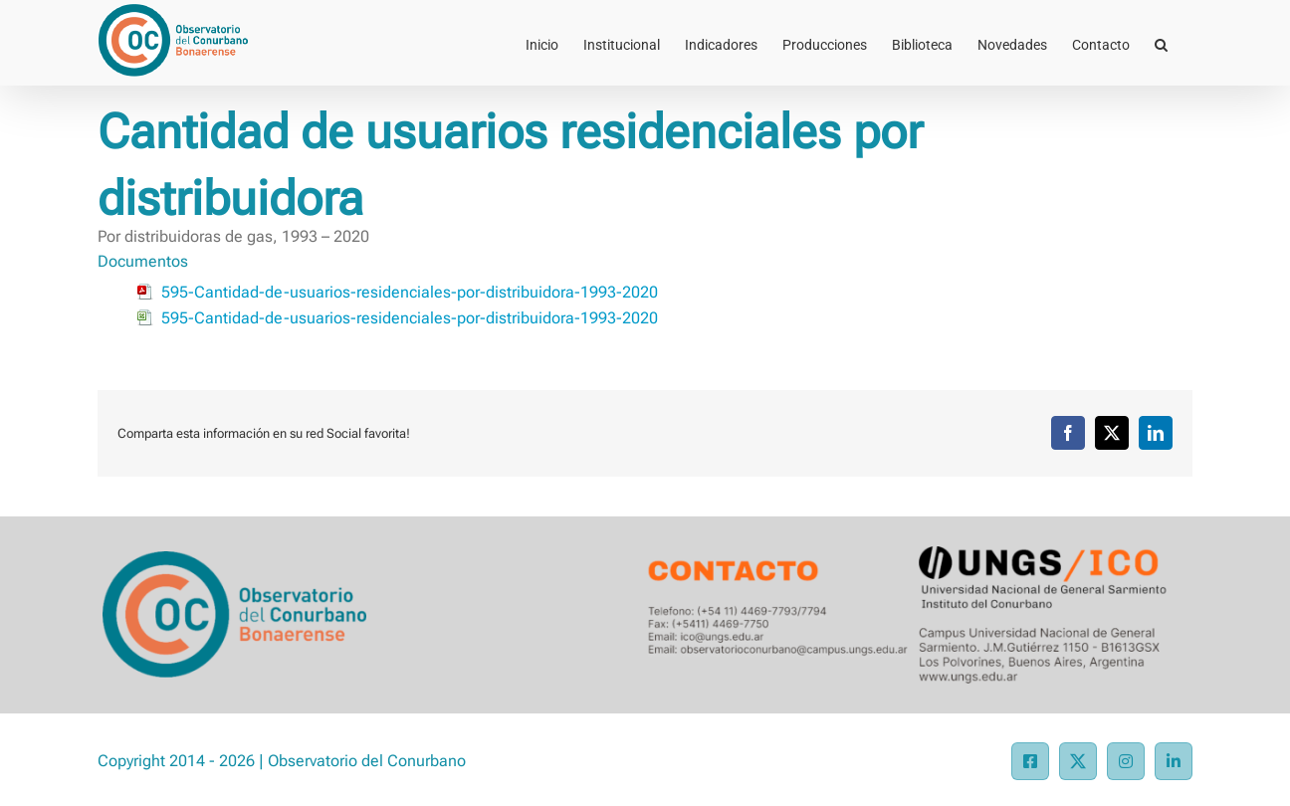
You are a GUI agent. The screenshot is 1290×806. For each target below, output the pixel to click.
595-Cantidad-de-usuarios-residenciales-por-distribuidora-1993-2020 (409, 292)
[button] (1161, 43)
